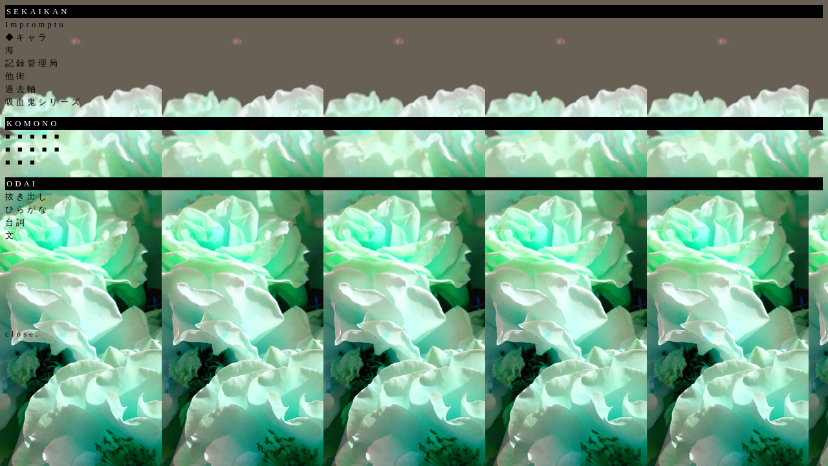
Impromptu (35, 24)
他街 (16, 76)
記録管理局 (32, 63)
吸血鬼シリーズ (43, 102)
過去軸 (21, 89)
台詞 (16, 222)
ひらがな (27, 209)
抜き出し (27, 196)
